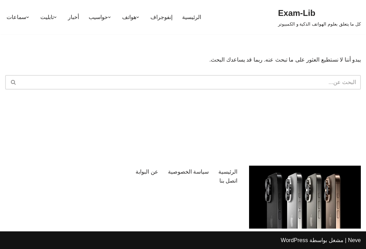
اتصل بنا (228, 181)
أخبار (73, 17)
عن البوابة (147, 172)
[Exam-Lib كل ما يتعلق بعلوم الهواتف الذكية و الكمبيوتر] (319, 17)
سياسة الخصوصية (188, 172)
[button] (137, 17)
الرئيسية (191, 17)
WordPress (294, 240)
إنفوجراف (161, 17)
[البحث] (191, 82)
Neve (354, 240)
